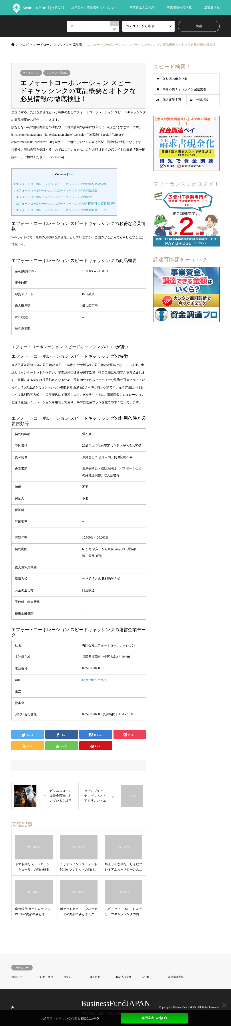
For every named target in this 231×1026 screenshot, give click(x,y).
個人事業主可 (172, 99)
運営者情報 (212, 7)
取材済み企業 (123, 976)
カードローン (31, 72)
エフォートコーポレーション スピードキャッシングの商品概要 (56, 190)
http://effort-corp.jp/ (94, 680)
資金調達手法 (176, 976)
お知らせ (16, 976)
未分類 (145, 976)
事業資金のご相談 (141, 7)
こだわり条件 (45, 976)
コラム (67, 976)
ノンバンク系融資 (57, 72)
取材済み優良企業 (175, 79)
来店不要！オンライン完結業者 (184, 89)
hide (70, 174)
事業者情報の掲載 (179, 7)
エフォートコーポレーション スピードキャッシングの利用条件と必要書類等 (64, 203)
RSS (12, 1007)
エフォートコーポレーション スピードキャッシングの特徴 (53, 197)
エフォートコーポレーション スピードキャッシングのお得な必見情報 (60, 184)
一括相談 (202, 99)
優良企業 (95, 976)
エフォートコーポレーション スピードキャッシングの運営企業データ (60, 210)
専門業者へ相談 (154, 1018)
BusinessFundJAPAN (115, 1003)
